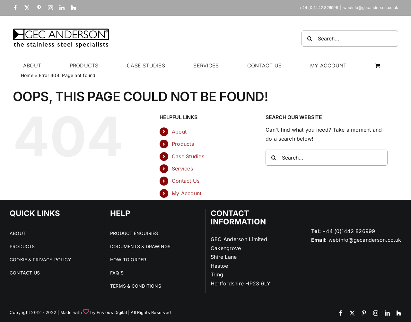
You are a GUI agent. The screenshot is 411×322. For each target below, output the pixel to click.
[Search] (310, 38)
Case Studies (188, 156)
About (179, 131)
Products (183, 144)
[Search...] (350, 38)
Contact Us (185, 181)
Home (27, 75)
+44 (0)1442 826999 (348, 231)
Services (182, 168)
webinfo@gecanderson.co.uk (370, 7)
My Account (186, 193)
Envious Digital (112, 312)
